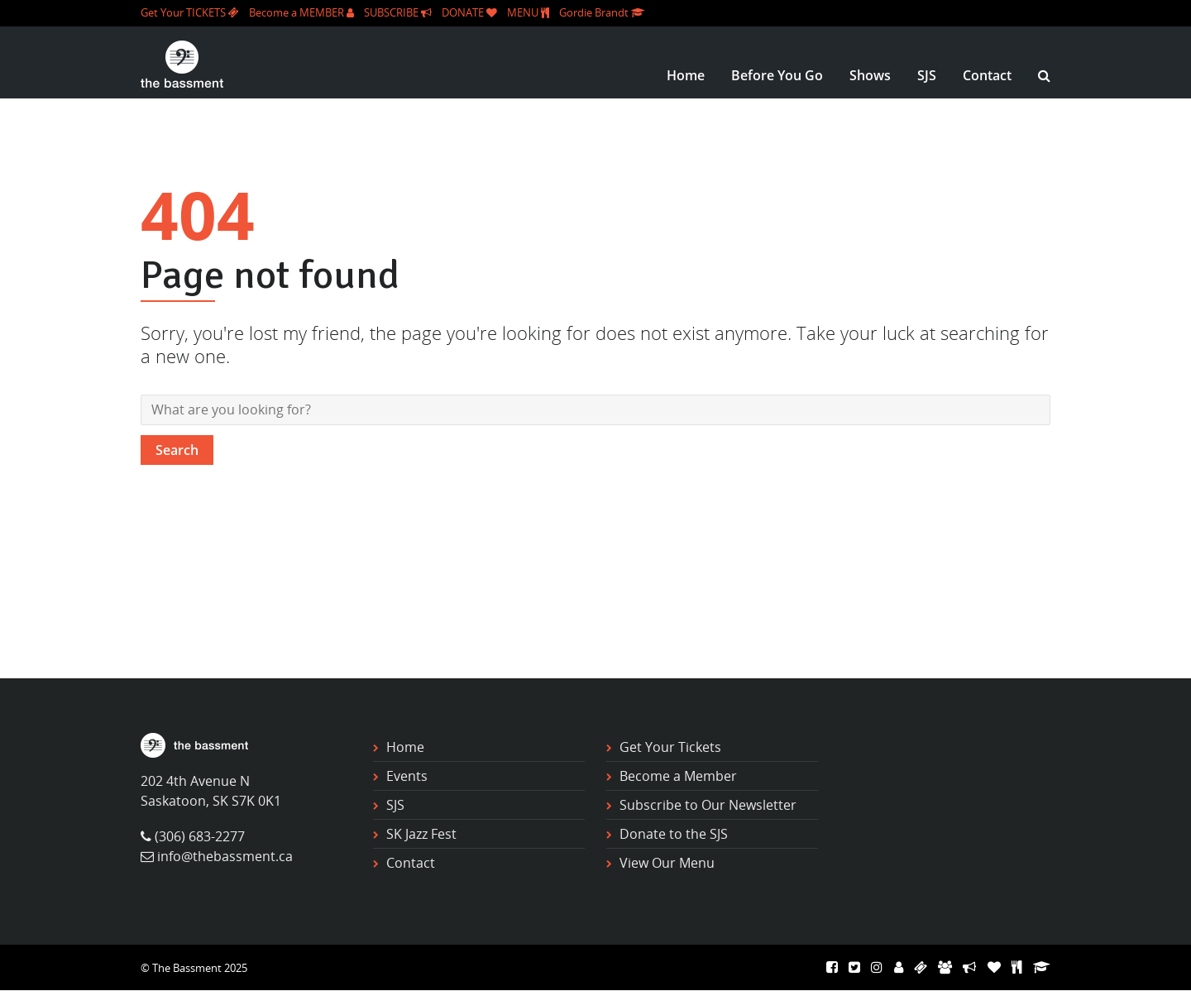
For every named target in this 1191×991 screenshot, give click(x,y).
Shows (870, 75)
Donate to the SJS (673, 834)
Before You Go (777, 75)
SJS (926, 75)
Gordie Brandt (601, 12)
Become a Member (678, 776)
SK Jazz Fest (421, 834)
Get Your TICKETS (190, 12)
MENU (528, 12)
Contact (987, 75)
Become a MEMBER (301, 12)
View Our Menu (667, 863)
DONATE (469, 12)
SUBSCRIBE (398, 12)
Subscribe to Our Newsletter (707, 805)
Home (686, 75)
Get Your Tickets (670, 747)
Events (407, 776)
